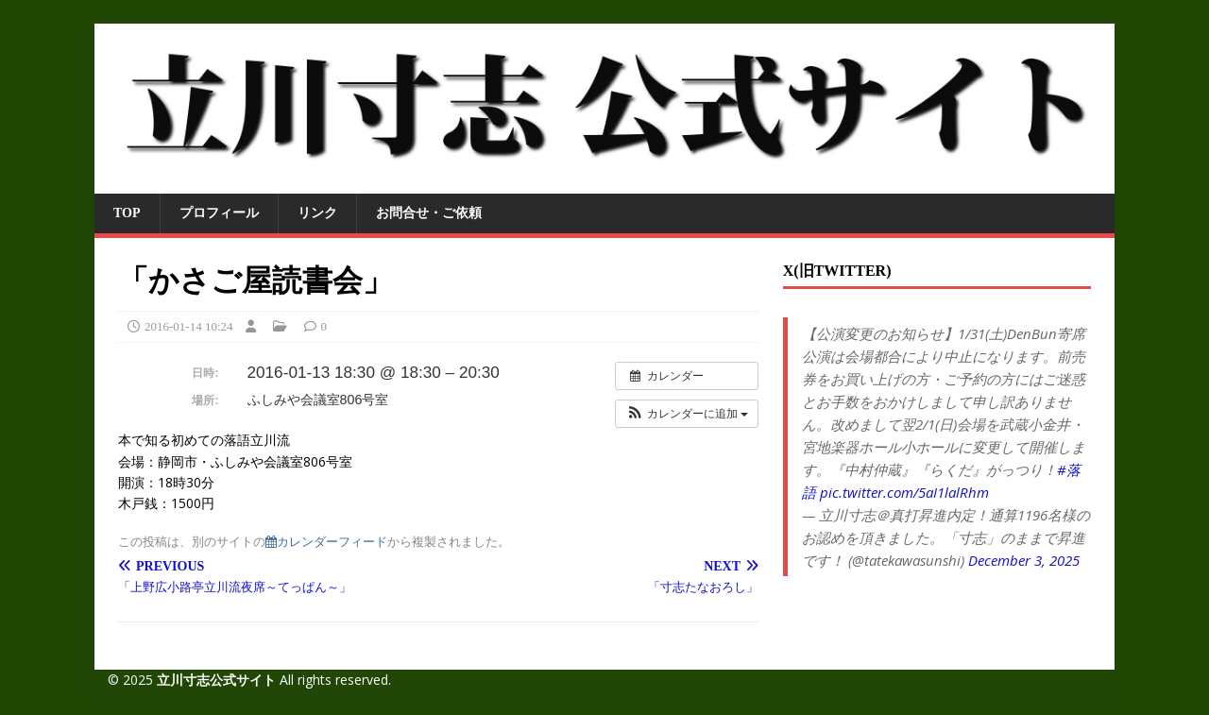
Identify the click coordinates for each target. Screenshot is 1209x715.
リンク (317, 213)
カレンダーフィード (326, 542)
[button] (687, 413)
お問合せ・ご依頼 (429, 213)
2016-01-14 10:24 (189, 326)
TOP (127, 213)
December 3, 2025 (1024, 560)
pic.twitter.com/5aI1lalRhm (904, 492)
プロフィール (219, 213)
